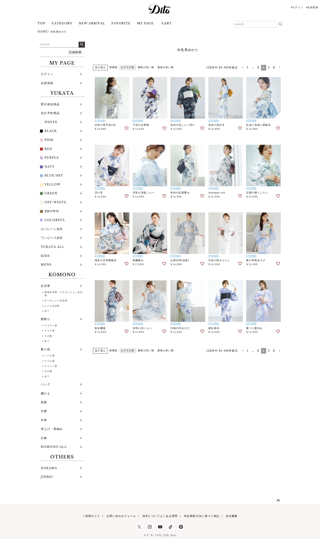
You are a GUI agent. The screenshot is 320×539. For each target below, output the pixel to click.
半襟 (44, 411)
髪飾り (45, 319)
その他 (48, 336)
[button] (242, 68)
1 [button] (248, 67)
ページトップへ (278, 500)
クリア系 (49, 330)
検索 (82, 44)
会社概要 (232, 516)
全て (47, 311)
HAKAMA (49, 468)
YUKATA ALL (52, 247)
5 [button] (269, 67)
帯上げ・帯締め (52, 429)
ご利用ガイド (91, 516)
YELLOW (52, 184)
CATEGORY (62, 23)
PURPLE (51, 157)
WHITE (51, 122)
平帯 (44, 420)
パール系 (49, 355)
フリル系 (49, 360)
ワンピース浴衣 (52, 238)
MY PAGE (145, 23)
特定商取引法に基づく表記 (201, 516)
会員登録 (312, 7)
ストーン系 (50, 366)
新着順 (113, 67)
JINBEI (47, 477)
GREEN (50, 193)
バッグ (45, 384)
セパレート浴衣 (52, 229)
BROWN (51, 211)
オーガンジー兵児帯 (55, 300)
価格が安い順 (146, 67)
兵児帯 (45, 286)
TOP (41, 23)
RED (48, 149)
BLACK (50, 131)
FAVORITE (121, 23)
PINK (49, 140)
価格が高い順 (165, 67)
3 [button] (258, 67)
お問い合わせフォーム (121, 516)
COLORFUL (54, 220)
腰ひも (45, 393)
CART (167, 23)
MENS (46, 264)
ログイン (297, 7)
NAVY (49, 166)
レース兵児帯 (52, 305)
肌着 (44, 402)
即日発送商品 (50, 104)
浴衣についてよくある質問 (160, 516)
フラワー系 (50, 325)
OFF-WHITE (55, 202)
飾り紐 (45, 349)
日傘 (44, 438)
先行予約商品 (50, 113)
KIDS (45, 256)
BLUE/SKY (53, 175)
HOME (43, 31)
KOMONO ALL (54, 447)
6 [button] (274, 67)
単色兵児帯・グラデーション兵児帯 (63, 294)
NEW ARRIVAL (92, 23)
